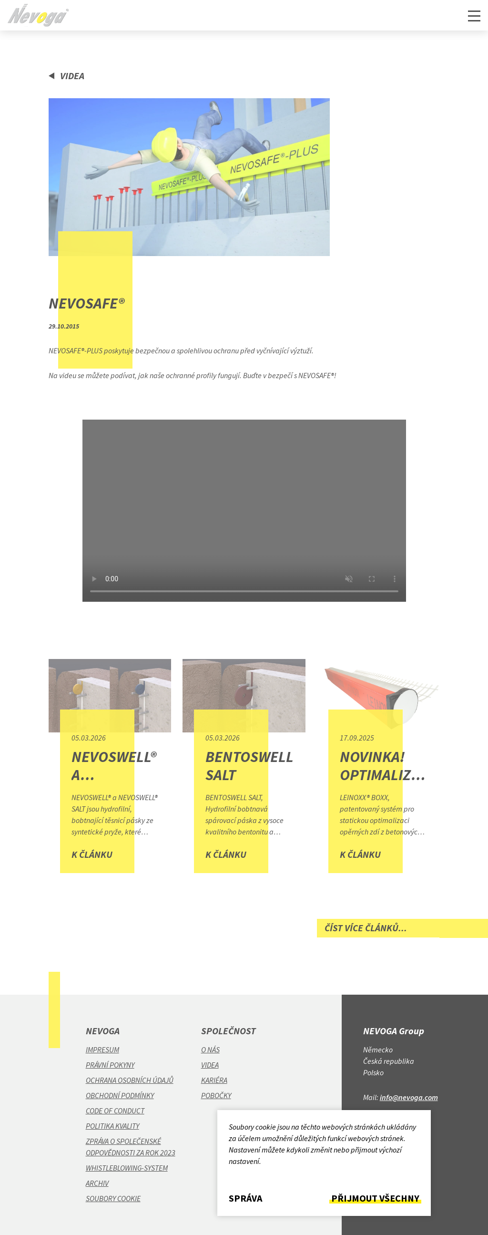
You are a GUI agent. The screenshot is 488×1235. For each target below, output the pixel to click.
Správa (245, 1198)
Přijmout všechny (375, 1198)
